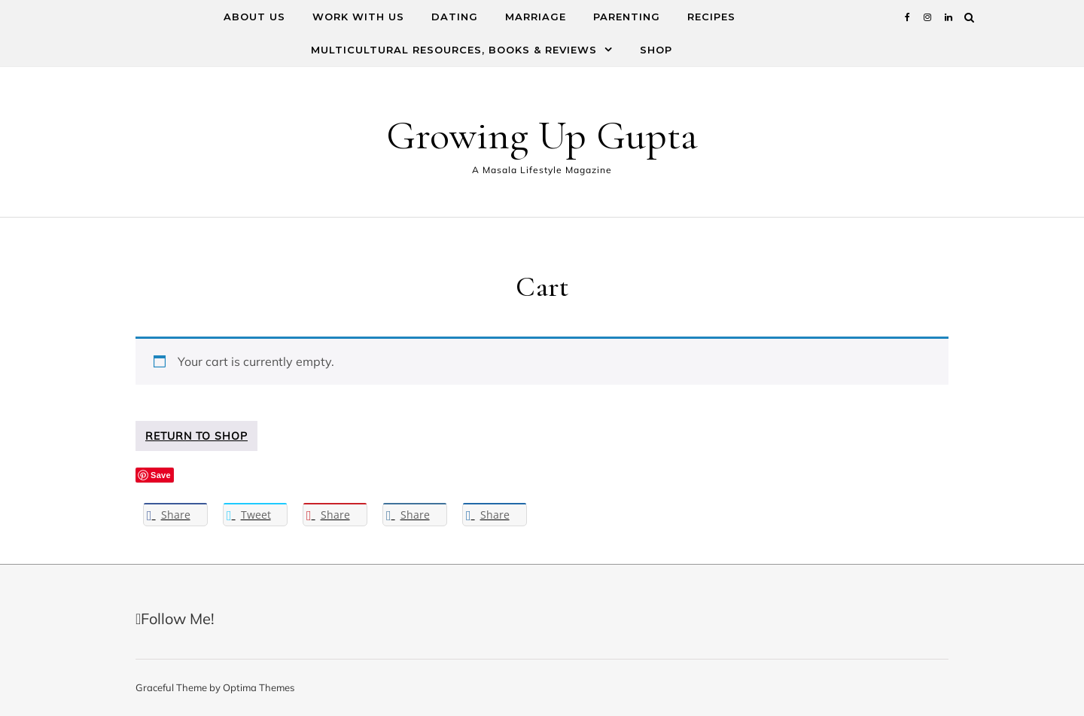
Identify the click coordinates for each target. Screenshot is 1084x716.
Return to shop (196, 436)
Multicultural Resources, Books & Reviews (454, 50)
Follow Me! (175, 618)
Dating (454, 17)
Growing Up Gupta (542, 135)
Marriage (535, 17)
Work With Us (358, 17)
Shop (656, 50)
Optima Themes (258, 687)
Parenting (626, 17)
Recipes (711, 17)
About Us (254, 17)
